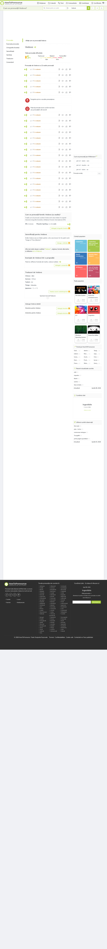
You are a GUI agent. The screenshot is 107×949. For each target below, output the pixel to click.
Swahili (51, 626)
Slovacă (62, 622)
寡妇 (33, 276)
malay (51, 612)
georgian (42, 600)
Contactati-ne (78, 637)
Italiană (51, 605)
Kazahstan (63, 607)
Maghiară (42, 603)
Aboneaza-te (96, 602)
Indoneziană (64, 603)
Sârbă (41, 622)
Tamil (41, 627)
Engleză (62, 594)
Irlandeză (42, 605)
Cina (95, 357)
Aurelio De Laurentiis (86, 357)
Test (61, 3)
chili (75, 372)
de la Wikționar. (37, 251)
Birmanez (52, 591)
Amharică (63, 586)
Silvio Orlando (86, 363)
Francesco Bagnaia (76, 363)
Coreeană (52, 608)
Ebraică (51, 601)
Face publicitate (88, 637)
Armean (52, 588)
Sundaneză (42, 626)
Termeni (51, 637)
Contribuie (84, 3)
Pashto (41, 619)
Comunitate (71, 3)
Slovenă (41, 624)
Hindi (62, 601)
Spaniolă (63, 624)
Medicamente (20, 602)
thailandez (63, 627)
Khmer (41, 608)
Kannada (52, 607)
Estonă (51, 596)
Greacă (62, 600)
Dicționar (41, 3)
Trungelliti (77, 435)
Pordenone (86, 360)
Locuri (18, 599)
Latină (41, 610)
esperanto (42, 596)
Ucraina (52, 629)
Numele (8, 602)
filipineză (63, 596)
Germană (52, 600)
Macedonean (43, 612)
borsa (95, 360)
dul (32, 282)
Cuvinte (7, 599)
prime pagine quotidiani (81, 438)
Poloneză (63, 619)
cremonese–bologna (80, 432)
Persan (51, 619)
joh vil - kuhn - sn (82, 169)
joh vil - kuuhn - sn (82, 165)
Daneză (41, 594)
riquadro (76, 375)
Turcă (41, 629)
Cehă (62, 593)
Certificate (96, 3)
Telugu (51, 627)
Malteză (41, 613)
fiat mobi (76, 426)
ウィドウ (35, 288)
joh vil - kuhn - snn (82, 161)
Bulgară (41, 591)
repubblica (96, 354)
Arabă (41, 588)
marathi (62, 613)
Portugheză (42, 620)
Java (40, 607)
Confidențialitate (60, 637)
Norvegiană (63, 617)
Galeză (62, 631)
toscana (76, 357)
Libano (76, 354)
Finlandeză (42, 598)
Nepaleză (52, 617)
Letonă (51, 610)
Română (52, 620)
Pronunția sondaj (78, 173)
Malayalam (63, 612)
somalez (52, 624)
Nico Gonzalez (86, 354)
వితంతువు (33, 285)
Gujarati (41, 601)
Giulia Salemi (76, 350)
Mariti (75, 378)
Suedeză (63, 626)
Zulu (40, 632)
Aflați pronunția (87, 410)
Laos (62, 608)
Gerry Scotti (96, 363)
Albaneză (52, 586)
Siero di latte (77, 385)
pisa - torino (77, 429)
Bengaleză (52, 589)
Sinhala (51, 622)
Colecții (52, 3)
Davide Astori (76, 360)
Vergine (96, 350)
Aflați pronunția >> (87, 593)
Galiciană (63, 598)
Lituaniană (63, 610)
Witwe (34, 279)
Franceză (52, 598)
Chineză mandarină (52, 614)
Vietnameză (53, 631)
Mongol (41, 617)
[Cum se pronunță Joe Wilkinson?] (96, 157)
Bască (41, 589)
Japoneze (63, 605)
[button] (60, 228)
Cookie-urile (69, 637)
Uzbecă (41, 631)
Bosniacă (63, 589)
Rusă (62, 620)
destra (86, 350)
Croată (51, 593)
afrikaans (42, 586)
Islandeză (52, 603)
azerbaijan (63, 588)
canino (76, 381)
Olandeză (52, 594)
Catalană (63, 591)
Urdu (62, 629)
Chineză (41, 593)
